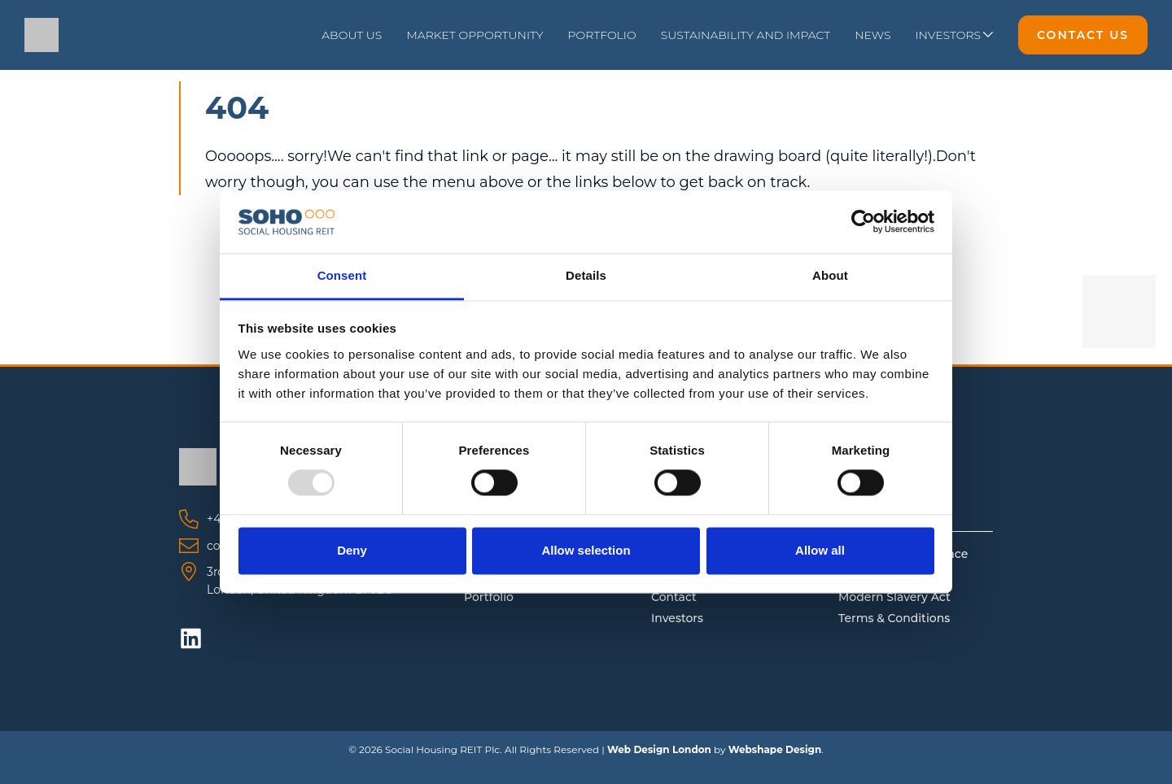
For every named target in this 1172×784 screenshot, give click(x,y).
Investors (677, 618)
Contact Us (1083, 35)
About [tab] (830, 275)
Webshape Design (775, 749)
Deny (352, 550)
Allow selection (585, 550)
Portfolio (489, 597)
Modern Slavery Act (894, 597)
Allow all (820, 550)
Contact (674, 597)
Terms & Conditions (894, 618)
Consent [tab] (342, 275)
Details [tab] (586, 275)
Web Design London (659, 749)
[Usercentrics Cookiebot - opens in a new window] (863, 222)
